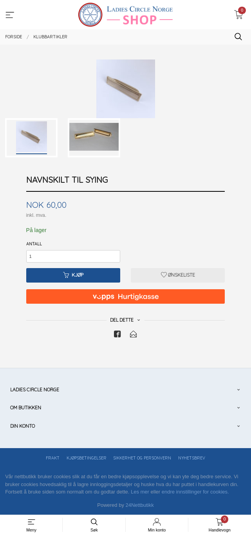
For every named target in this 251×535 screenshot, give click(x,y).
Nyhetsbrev (191, 458)
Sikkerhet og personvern (142, 458)
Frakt (53, 458)
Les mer (140, 492)
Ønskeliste (178, 275)
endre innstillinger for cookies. (195, 492)
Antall (34, 244)
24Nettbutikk (140, 505)
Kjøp (73, 275)
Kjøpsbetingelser (87, 458)
